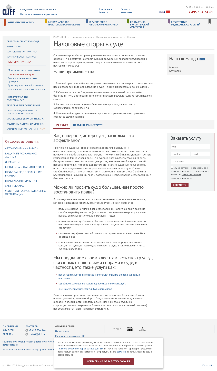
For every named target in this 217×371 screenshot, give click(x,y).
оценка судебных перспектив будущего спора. (85, 289)
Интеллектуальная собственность (17, 99)
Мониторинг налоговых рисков (24, 70)
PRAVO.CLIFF (59, 37)
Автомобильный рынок (21, 148)
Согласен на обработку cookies (108, 361)
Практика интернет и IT (22, 180)
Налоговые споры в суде (21, 74)
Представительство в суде (23, 41)
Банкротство (14, 46)
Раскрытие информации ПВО (70, 336)
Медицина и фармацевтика (24, 167)
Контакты (126, 12)
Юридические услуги (21, 22)
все (202, 59)
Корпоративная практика (22, 51)
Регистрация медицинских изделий (186, 23)
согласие (185, 167)
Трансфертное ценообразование (25, 85)
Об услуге (62, 124)
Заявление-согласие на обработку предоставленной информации (37, 349)
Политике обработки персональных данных (80, 348)
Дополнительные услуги (88, 124)
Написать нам (62, 331)
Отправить (179, 185)
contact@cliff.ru (37, 334)
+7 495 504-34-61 (200, 12)
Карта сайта (208, 365)
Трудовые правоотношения (23, 105)
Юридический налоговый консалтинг (27, 89)
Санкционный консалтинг (22, 128)
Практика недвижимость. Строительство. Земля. (22, 112)
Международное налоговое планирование (64, 23)
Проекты (126, 9)
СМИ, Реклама (14, 185)
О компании (105, 9)
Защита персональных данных (25, 123)
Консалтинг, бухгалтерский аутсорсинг (139, 25)
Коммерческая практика (21, 56)
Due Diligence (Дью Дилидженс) (25, 118)
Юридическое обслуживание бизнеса (103, 23)
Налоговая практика (19, 61)
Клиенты (103, 12)
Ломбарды (12, 162)
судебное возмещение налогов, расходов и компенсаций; (92, 283)
